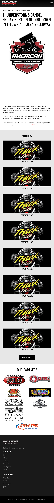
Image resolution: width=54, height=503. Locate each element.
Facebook (6, 478)
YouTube (6, 487)
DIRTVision (35, 125)
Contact (5, 470)
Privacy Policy (41, 499)
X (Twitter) (7, 481)
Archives (5, 461)
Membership (6, 464)
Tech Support (7, 467)
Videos (5, 458)
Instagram (7, 484)
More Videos (26, 357)
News (4, 455)
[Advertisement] (27, 92)
